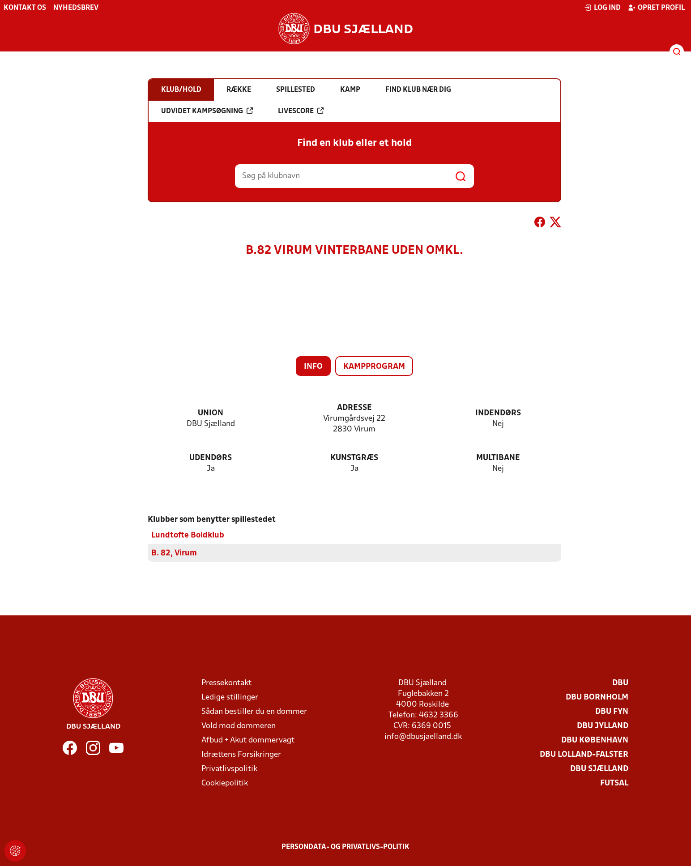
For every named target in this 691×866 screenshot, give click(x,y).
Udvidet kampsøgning (207, 111)
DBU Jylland (602, 725)
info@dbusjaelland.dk (423, 736)
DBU (620, 683)
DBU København (594, 740)
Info (313, 367)
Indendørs (498, 413)
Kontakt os (25, 8)
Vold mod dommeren (238, 725)
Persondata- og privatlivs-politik (345, 847)
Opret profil (656, 8)
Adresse (354, 408)
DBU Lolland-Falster (584, 754)
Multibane (498, 458)
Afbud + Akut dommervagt (247, 740)
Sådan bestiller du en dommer (254, 711)
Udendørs (210, 458)
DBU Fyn (611, 711)
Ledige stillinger (229, 697)
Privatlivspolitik (229, 768)
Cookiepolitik (224, 783)
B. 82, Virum (174, 553)
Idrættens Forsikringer (241, 754)
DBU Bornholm (597, 697)
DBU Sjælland (599, 768)
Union (210, 413)
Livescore (301, 111)
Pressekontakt (226, 683)
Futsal (614, 783)
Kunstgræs (354, 458)
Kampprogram (374, 367)
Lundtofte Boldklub (187, 535)
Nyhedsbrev (75, 8)
